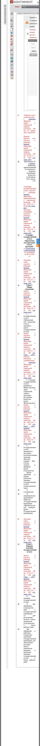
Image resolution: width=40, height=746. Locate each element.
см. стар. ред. (29, 159)
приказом (32, 119)
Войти (34, 51)
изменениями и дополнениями (29, 249)
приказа (26, 144)
